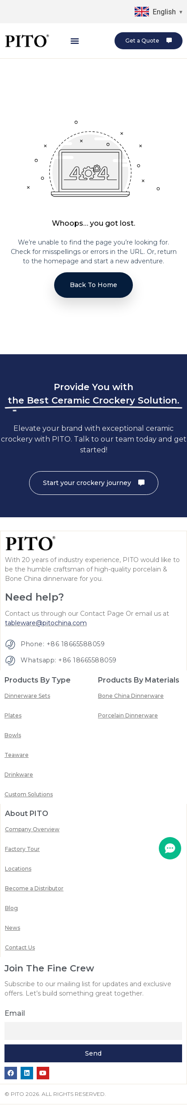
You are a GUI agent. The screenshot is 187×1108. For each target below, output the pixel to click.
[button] (74, 40)
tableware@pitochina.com (46, 627)
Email (14, 1017)
